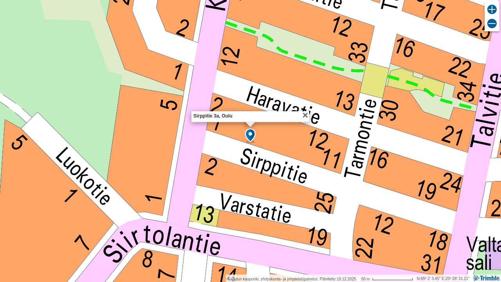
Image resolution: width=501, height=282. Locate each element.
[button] (250, 135)
